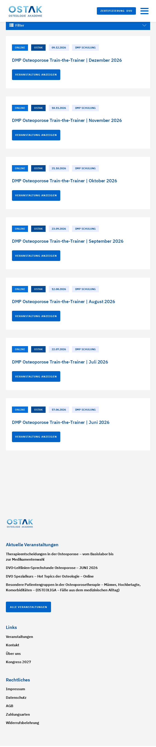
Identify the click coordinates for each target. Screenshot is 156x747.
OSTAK (38, 47)
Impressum (15, 690)
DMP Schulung (85, 47)
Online (20, 47)
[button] (116, 11)
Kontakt (12, 646)
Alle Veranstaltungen (28, 608)
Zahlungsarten (18, 715)
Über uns (13, 654)
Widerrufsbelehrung (22, 724)
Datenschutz (16, 698)
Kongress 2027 (18, 663)
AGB (9, 707)
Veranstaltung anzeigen (36, 74)
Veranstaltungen (19, 637)
